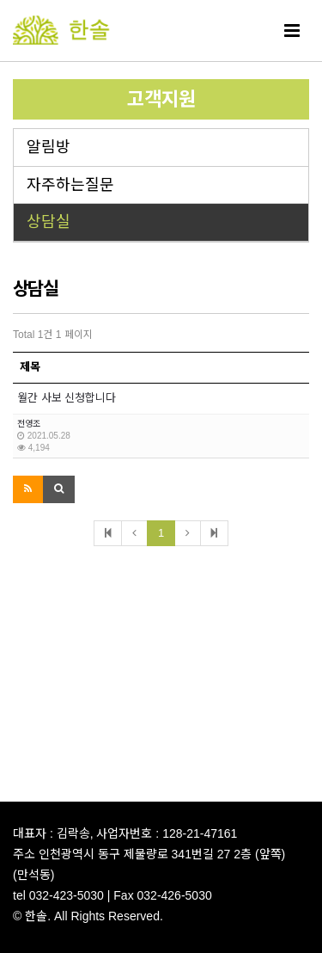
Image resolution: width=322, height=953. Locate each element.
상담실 (48, 222)
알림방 (48, 147)
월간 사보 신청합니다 (66, 397)
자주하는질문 (70, 185)
